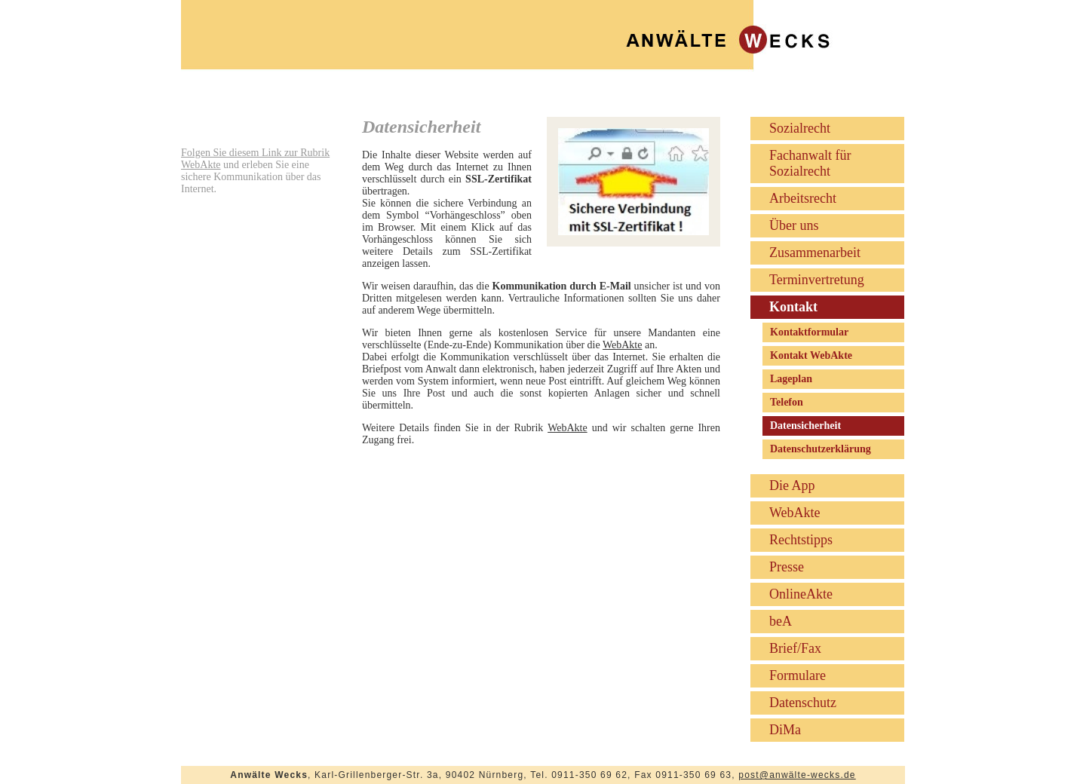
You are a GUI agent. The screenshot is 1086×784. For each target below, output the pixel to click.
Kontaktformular (809, 332)
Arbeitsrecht (802, 198)
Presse (786, 566)
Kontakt (793, 306)
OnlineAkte (801, 594)
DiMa (785, 729)
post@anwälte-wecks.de (796, 775)
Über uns (794, 225)
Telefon (786, 402)
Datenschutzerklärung (820, 449)
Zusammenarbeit (815, 252)
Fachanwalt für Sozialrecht (810, 163)
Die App (792, 485)
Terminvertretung (816, 279)
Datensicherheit (805, 425)
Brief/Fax (795, 648)
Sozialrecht (799, 128)
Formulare (797, 675)
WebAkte (623, 345)
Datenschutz (802, 702)
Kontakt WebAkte (811, 355)
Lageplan (791, 378)
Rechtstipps (801, 539)
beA (780, 621)
